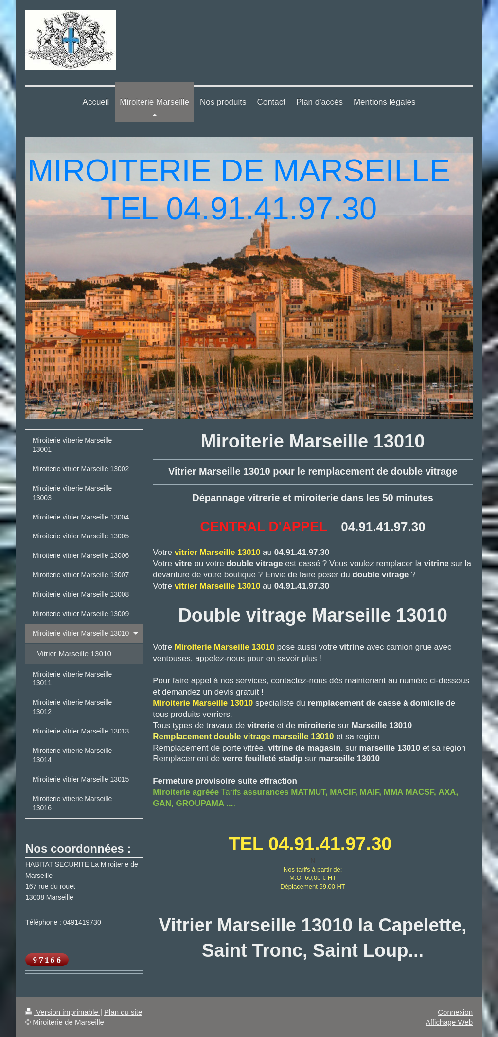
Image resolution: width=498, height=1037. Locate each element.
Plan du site (123, 1012)
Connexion (455, 1012)
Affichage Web (449, 1022)
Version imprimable (62, 1012)
